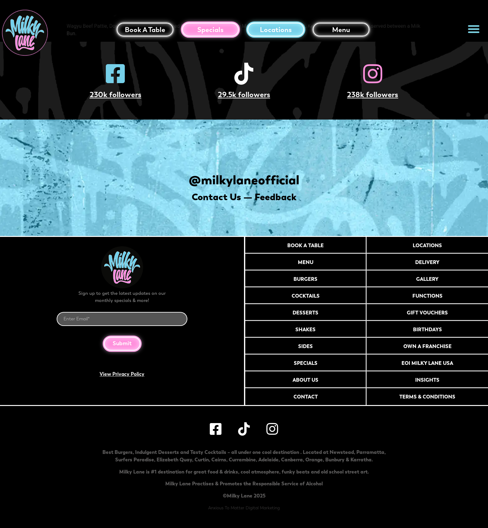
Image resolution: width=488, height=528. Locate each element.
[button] (473, 29)
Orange (314, 459)
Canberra (292, 459)
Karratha (361, 459)
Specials (210, 30)
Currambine (242, 459)
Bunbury (335, 459)
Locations (276, 30)
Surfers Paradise (134, 459)
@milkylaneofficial (244, 179)
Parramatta (370, 452)
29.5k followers (244, 94)
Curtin (202, 459)
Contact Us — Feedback (244, 197)
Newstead (342, 452)
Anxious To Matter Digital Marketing (244, 508)
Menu (341, 30)
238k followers (372, 94)
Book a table (145, 30)
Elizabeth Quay (174, 459)
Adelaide (268, 459)
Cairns (218, 459)
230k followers (115, 94)
